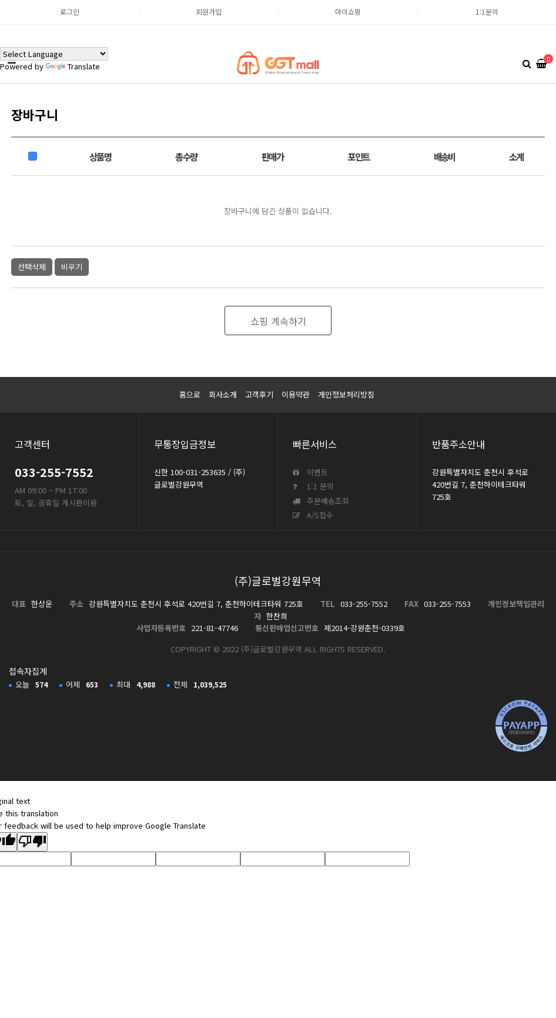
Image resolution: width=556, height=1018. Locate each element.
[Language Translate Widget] (54, 54)
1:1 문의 (313, 486)
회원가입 (209, 11)
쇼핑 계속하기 (278, 321)
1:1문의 (486, 11)
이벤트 (310, 472)
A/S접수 (313, 514)
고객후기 (259, 394)
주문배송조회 (321, 500)
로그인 (69, 11)
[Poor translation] (32, 842)
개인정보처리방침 (346, 394)
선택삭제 (32, 266)
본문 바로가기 (0, 0)
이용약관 (296, 394)
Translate (73, 66)
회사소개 (223, 394)
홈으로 (189, 394)
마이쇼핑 (348, 11)
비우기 (71, 266)
